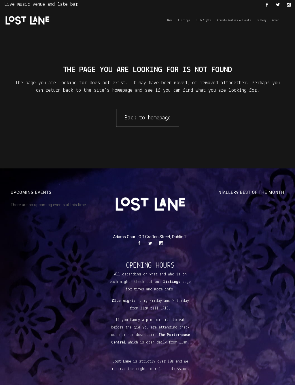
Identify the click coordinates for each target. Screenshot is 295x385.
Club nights (123, 301)
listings (171, 282)
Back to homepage (148, 118)
